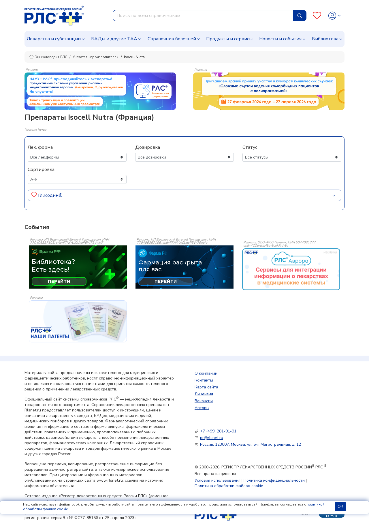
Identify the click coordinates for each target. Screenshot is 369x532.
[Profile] (334, 16)
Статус (249, 147)
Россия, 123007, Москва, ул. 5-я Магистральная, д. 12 (250, 444)
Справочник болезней (172, 39)
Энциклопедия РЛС (48, 57)
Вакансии (204, 401)
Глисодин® (50, 195)
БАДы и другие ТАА (114, 39)
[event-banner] (291, 269)
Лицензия (204, 394)
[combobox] (203, 15)
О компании (206, 373)
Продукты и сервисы (229, 39)
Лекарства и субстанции (54, 39)
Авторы (202, 408)
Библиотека (325, 39)
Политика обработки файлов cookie (229, 486)
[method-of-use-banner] (100, 91)
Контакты (204, 380)
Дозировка (147, 147)
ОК (340, 506)
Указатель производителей (95, 57)
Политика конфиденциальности (274, 480)
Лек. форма (40, 147)
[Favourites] (317, 15)
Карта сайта (206, 387)
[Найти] (299, 15)
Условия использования (217, 480)
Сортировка (41, 169)
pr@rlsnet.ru (211, 438)
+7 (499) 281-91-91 (218, 431)
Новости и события (280, 39)
